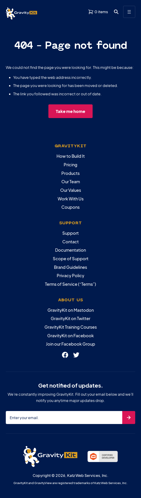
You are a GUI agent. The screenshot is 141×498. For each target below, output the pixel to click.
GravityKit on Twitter (70, 318)
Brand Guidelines (70, 267)
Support (70, 233)
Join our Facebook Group (70, 344)
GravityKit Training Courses (70, 327)
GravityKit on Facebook (70, 335)
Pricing (70, 164)
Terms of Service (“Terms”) (70, 284)
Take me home (70, 111)
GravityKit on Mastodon (70, 310)
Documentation (70, 250)
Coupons (70, 207)
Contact (70, 241)
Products (70, 173)
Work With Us (71, 198)
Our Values (70, 190)
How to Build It (70, 156)
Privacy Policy (70, 275)
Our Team (70, 181)
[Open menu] (129, 12)
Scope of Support (70, 258)
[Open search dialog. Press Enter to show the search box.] (116, 12)
